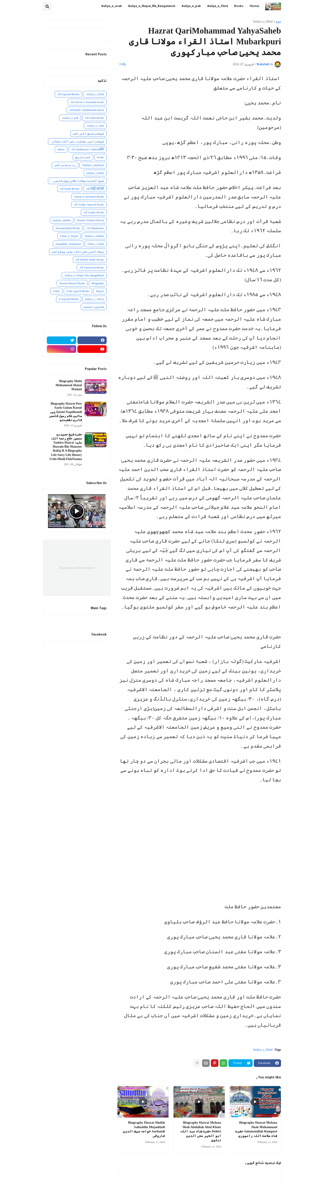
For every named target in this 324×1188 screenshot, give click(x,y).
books (100, 157)
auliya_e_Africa (94, 299)
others (61, 149)
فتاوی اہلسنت (93, 307)
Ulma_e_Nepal (69, 236)
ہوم (278, 21)
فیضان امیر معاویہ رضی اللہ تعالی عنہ (78, 142)
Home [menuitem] (254, 6)
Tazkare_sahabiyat (93, 165)
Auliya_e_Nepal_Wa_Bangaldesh (84, 275)
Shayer (100, 291)
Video (56, 291)
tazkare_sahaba (61, 220)
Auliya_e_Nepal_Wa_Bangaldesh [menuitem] (151, 6)
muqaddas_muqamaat (68, 244)
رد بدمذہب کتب (65, 165)
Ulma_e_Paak (96, 244)
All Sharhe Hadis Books (90, 259)
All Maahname (95, 228)
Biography (98, 283)
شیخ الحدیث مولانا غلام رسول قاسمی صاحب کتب (79, 181)
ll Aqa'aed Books (69, 299)
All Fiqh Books (95, 188)
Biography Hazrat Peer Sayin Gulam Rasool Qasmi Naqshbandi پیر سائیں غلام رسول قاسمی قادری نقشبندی (65, 412)
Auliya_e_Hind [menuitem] (217, 6)
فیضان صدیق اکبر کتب (88, 133)
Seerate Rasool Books (72, 283)
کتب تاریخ (82, 157)
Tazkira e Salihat (94, 236)
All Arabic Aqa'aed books (89, 204)
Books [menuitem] (238, 6)
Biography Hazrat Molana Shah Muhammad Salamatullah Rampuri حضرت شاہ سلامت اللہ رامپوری (256, 1129)
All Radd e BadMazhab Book (86, 110)
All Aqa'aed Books (68, 94)
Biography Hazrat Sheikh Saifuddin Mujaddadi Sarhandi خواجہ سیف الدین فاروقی (144, 1129)
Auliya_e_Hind (262, 21)
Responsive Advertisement (76, 568)
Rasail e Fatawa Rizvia (90, 220)
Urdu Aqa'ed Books (77, 291)
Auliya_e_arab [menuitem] (111, 6)
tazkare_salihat (95, 173)
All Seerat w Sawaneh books (87, 102)
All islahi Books (94, 117)
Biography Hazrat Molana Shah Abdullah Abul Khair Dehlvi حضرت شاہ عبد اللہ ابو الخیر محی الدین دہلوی (200, 1131)
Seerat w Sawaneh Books (89, 196)
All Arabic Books (93, 212)
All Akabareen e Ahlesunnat (87, 149)
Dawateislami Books (68, 228)
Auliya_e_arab (95, 125)
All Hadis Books (69, 188)
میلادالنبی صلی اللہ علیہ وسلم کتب (78, 251)
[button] (47, 6)
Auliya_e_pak (70, 117)
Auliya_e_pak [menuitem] (191, 6)
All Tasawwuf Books (91, 267)
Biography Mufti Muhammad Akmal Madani (69, 385)
